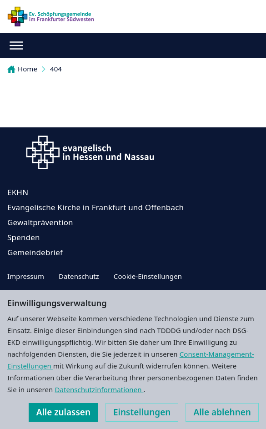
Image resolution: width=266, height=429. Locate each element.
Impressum (25, 276)
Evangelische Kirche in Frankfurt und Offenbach (95, 207)
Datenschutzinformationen (99, 389)
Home (22, 68)
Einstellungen (142, 412)
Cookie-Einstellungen (148, 276)
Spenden (23, 237)
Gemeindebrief (35, 252)
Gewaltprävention (40, 222)
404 (56, 68)
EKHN (17, 192)
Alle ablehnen (222, 412)
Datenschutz (79, 276)
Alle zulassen (63, 412)
